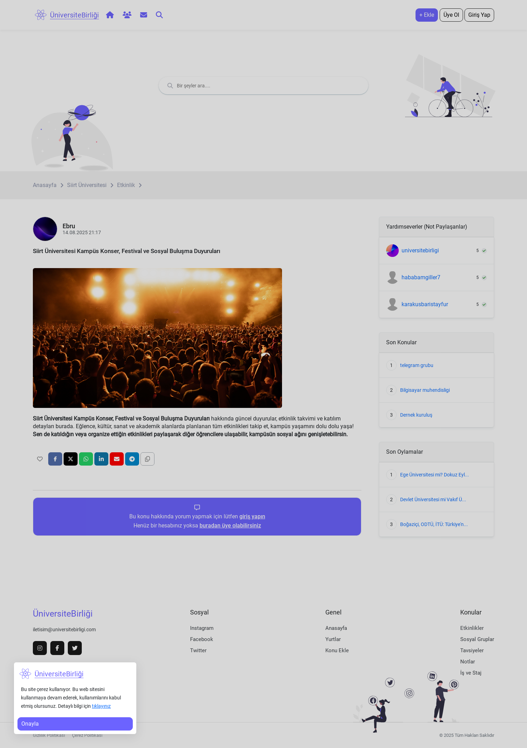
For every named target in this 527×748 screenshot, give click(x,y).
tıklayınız (101, 706)
